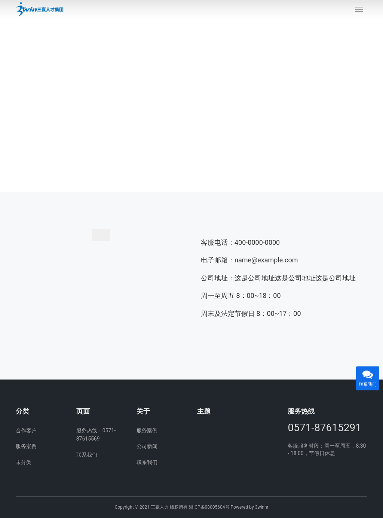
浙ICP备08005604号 (209, 507)
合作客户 (26, 430)
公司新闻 (147, 446)
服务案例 (26, 446)
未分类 (23, 462)
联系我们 (86, 455)
